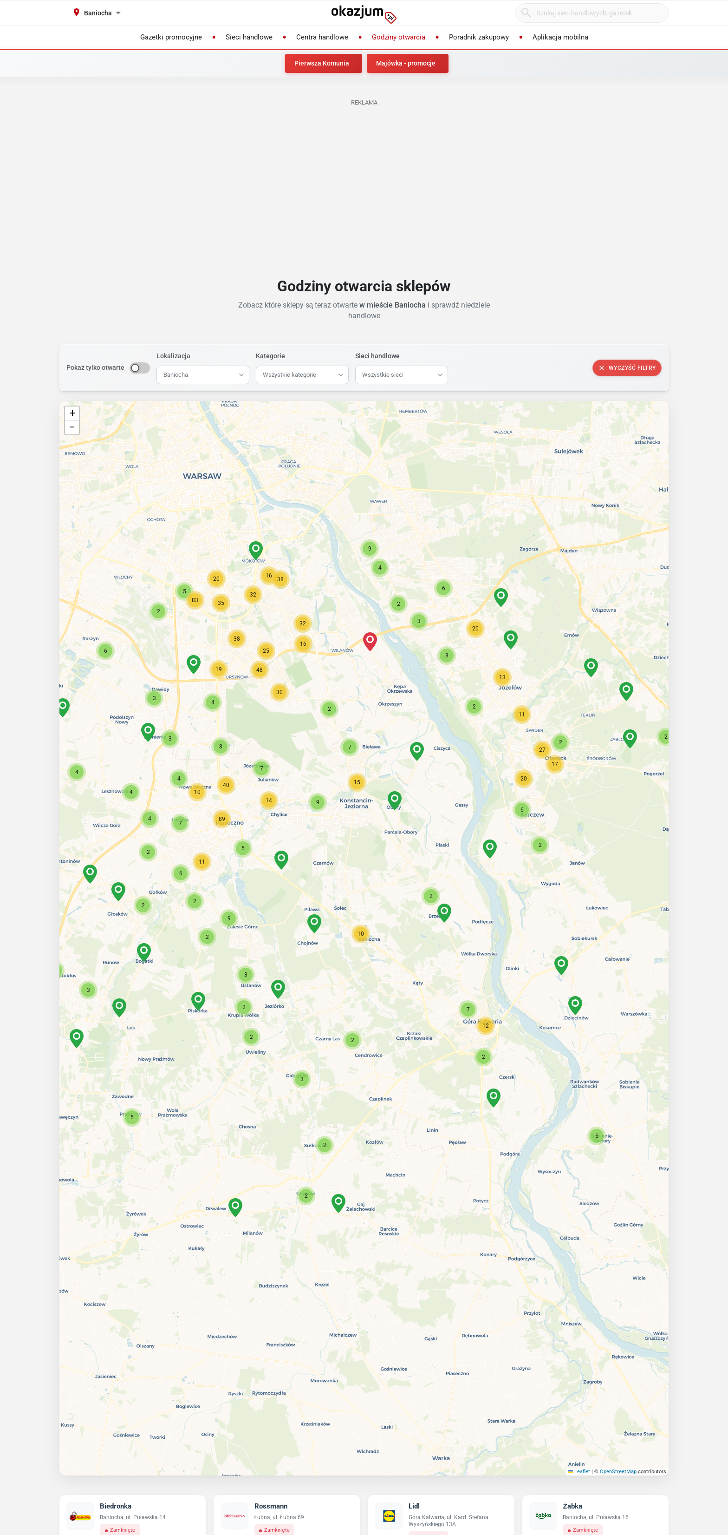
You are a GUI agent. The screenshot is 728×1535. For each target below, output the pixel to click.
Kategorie (270, 356)
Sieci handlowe (377, 356)
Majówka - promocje (406, 63)
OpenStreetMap (618, 1472)
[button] (360, 934)
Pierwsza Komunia (321, 63)
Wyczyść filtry (627, 368)
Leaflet (579, 1472)
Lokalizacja (173, 356)
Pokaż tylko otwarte (95, 367)
